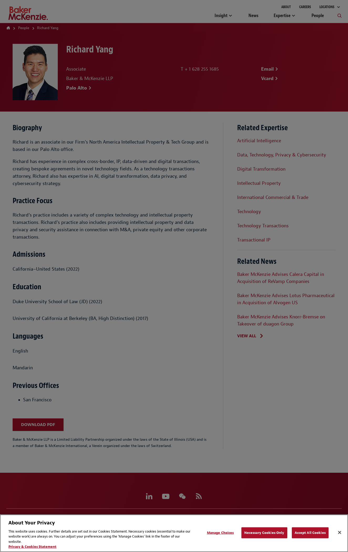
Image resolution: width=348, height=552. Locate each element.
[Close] (339, 532)
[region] (174, 533)
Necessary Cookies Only (264, 532)
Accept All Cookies (310, 532)
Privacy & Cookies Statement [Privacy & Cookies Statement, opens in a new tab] (32, 546)
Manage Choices (220, 532)
